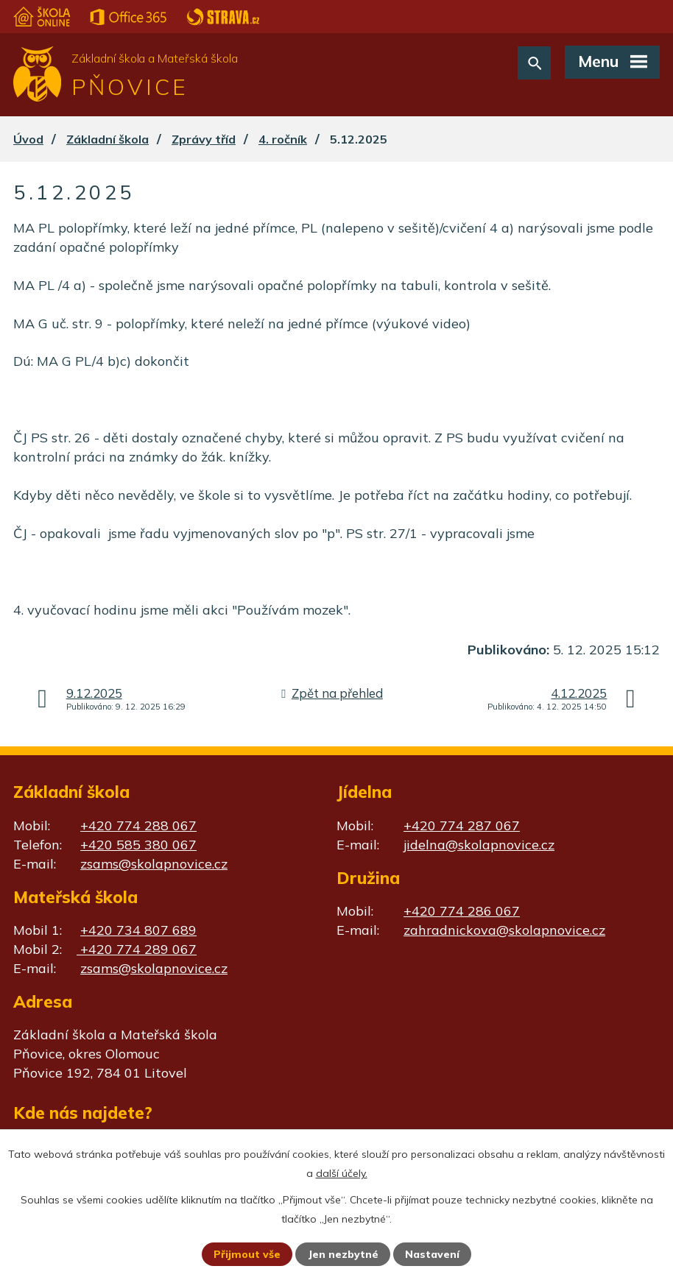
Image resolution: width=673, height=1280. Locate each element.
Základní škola (107, 139)
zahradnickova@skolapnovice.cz (504, 930)
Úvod (28, 139)
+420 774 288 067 (138, 825)
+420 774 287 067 (462, 825)
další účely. (341, 1173)
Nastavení (432, 1254)
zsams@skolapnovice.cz (154, 863)
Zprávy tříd (204, 139)
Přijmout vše (247, 1254)
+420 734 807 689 (138, 930)
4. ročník (282, 139)
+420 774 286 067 (462, 910)
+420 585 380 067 (138, 844)
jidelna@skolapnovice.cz (479, 844)
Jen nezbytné (343, 1254)
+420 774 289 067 (137, 949)
